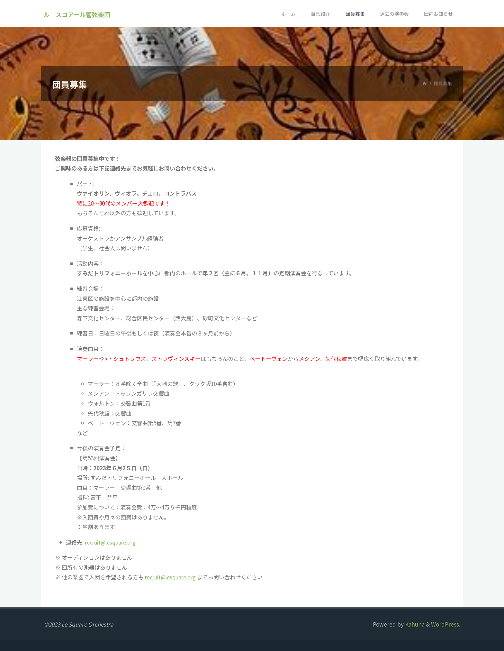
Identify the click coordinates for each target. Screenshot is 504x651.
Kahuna (414, 624)
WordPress (445, 624)
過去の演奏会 (393, 13)
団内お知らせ (437, 13)
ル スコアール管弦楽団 (77, 14)
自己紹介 (318, 13)
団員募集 (353, 13)
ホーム (285, 13)
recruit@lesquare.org (112, 542)
